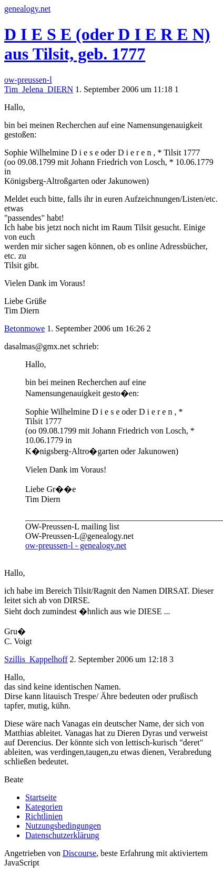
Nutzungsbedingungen (63, 825)
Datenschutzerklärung (62, 835)
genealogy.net (27, 8)
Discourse (79, 853)
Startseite (41, 797)
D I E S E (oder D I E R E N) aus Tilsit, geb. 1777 (107, 44)
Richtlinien (44, 816)
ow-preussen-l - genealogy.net (75, 545)
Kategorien (44, 806)
